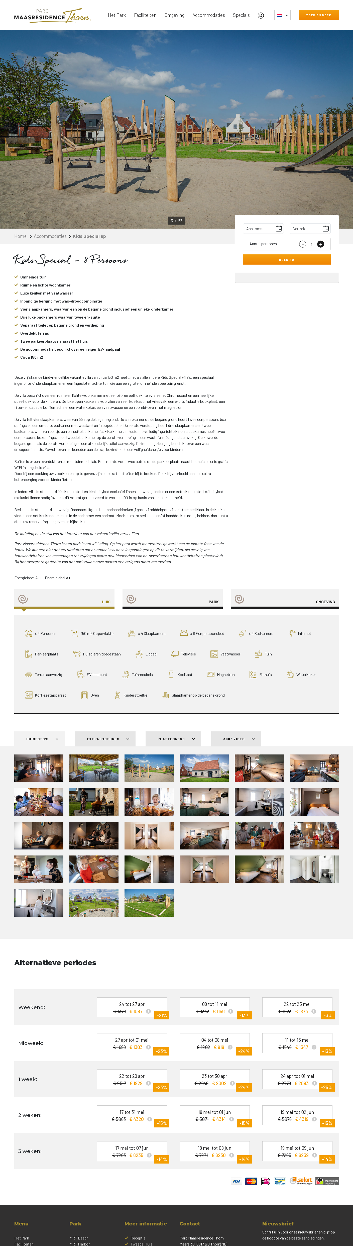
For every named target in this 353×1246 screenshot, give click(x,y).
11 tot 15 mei (299, 1045)
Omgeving (174, 15)
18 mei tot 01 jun (217, 1117)
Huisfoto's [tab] (42, 739)
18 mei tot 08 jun (217, 1153)
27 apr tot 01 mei (134, 1045)
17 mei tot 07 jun (134, 1153)
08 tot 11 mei (217, 1009)
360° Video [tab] (239, 739)
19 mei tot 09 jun (299, 1153)
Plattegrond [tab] (176, 739)
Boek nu (286, 259)
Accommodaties (208, 15)
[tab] (64, 599)
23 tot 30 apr (217, 1081)
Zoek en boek (318, 15)
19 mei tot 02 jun (299, 1117)
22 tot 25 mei (299, 1009)
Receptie (138, 1237)
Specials (241, 15)
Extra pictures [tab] (108, 739)
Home (21, 236)
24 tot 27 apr (134, 1009)
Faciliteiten (145, 15)
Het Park (117, 15)
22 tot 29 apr (134, 1081)
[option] (176, 129)
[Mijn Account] (262, 15)
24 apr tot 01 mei (299, 1081)
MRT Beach (78, 1237)
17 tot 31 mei (134, 1117)
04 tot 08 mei (217, 1045)
